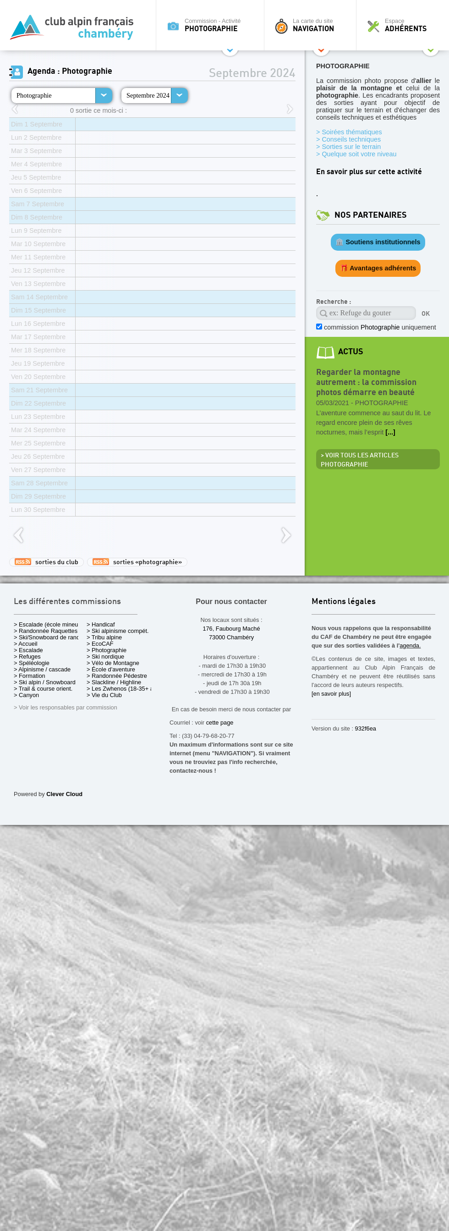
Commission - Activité (212, 25)
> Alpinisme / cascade (42, 669)
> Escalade (28, 650)
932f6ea (365, 728)
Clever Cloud (64, 794)
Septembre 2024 (148, 95)
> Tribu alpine (104, 637)
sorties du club (46, 562)
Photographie (34, 95)
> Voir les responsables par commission (65, 707)
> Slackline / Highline (114, 682)
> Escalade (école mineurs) (49, 624)
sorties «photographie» (137, 562)
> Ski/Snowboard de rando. (49, 637)
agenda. (410, 645)
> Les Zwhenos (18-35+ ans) (124, 688)
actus (350, 351)
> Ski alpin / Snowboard (45, 682)
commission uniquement (379, 327)
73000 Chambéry (231, 637)
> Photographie (106, 650)
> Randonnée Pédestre (117, 675)
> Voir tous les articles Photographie (360, 460)
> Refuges (27, 656)
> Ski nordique (105, 656)
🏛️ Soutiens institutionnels (377, 242)
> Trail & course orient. (43, 688)
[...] (390, 432)
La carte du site (312, 25)
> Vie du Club (104, 695)
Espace (405, 25)
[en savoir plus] (331, 693)
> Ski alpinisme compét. (118, 630)
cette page (220, 722)
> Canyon (26, 695)
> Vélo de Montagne (113, 662)
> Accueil (26, 643)
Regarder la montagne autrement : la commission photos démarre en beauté (366, 382)
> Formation (29, 675)
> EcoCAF (100, 643)
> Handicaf (101, 624)
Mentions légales (344, 602)
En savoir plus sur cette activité (369, 172)
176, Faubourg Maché (231, 628)
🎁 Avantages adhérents (378, 268)
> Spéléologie (31, 662)
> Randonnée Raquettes (45, 630)
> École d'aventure (111, 669)
